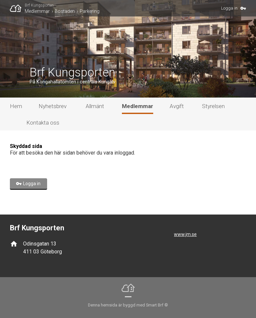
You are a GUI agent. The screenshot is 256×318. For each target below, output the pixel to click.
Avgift (177, 106)
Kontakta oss (42, 122)
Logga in (229, 8)
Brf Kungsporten (39, 5)
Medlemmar (37, 11)
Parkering (90, 11)
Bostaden (65, 11)
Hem (16, 106)
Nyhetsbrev (53, 106)
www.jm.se (185, 234)
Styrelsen (213, 106)
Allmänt (95, 106)
